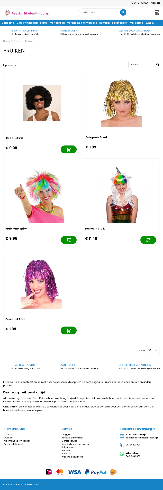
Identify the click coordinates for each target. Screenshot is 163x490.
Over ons (9, 437)
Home (6, 41)
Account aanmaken (72, 437)
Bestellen (66, 453)
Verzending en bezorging (75, 444)
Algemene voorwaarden (17, 440)
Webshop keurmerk (72, 456)
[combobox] (102, 12)
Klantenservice (69, 440)
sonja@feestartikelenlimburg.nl (142, 437)
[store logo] (28, 12)
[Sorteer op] (141, 64)
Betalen (66, 450)
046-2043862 (133, 456)
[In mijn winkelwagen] (69, 149)
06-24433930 (133, 444)
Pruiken (17, 41)
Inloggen (66, 434)
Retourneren (68, 447)
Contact (155, 2)
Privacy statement (13, 444)
